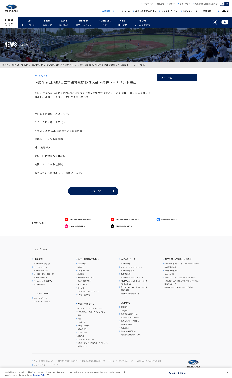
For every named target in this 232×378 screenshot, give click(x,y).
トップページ (28, 22)
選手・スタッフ (84, 22)
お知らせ (47, 22)
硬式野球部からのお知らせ (60, 65)
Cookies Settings (177, 373)
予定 (105, 22)
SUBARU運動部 (20, 65)
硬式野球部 (37, 65)
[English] (224, 4)
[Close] (227, 372)
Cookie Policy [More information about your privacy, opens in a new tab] (39, 375)
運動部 (9, 22)
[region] (116, 373)
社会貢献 (122, 22)
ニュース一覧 (93, 191)
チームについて (143, 22)
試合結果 (64, 22)
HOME (4, 65)
